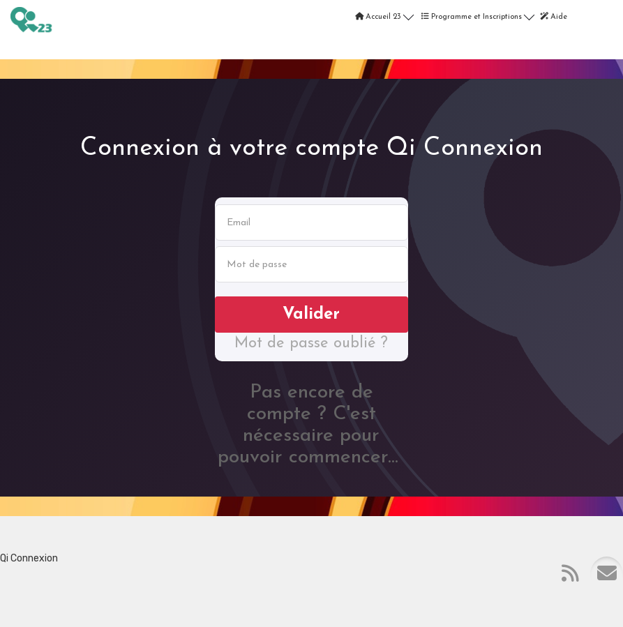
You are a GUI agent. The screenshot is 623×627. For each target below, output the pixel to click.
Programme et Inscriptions (477, 15)
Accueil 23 (384, 15)
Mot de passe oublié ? (311, 343)
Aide (553, 16)
